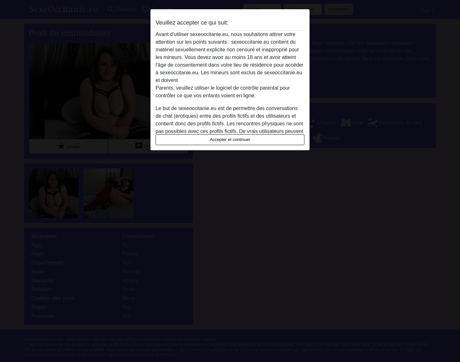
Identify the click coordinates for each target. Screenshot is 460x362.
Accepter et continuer (230, 139)
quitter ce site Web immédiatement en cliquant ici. (235, 80)
